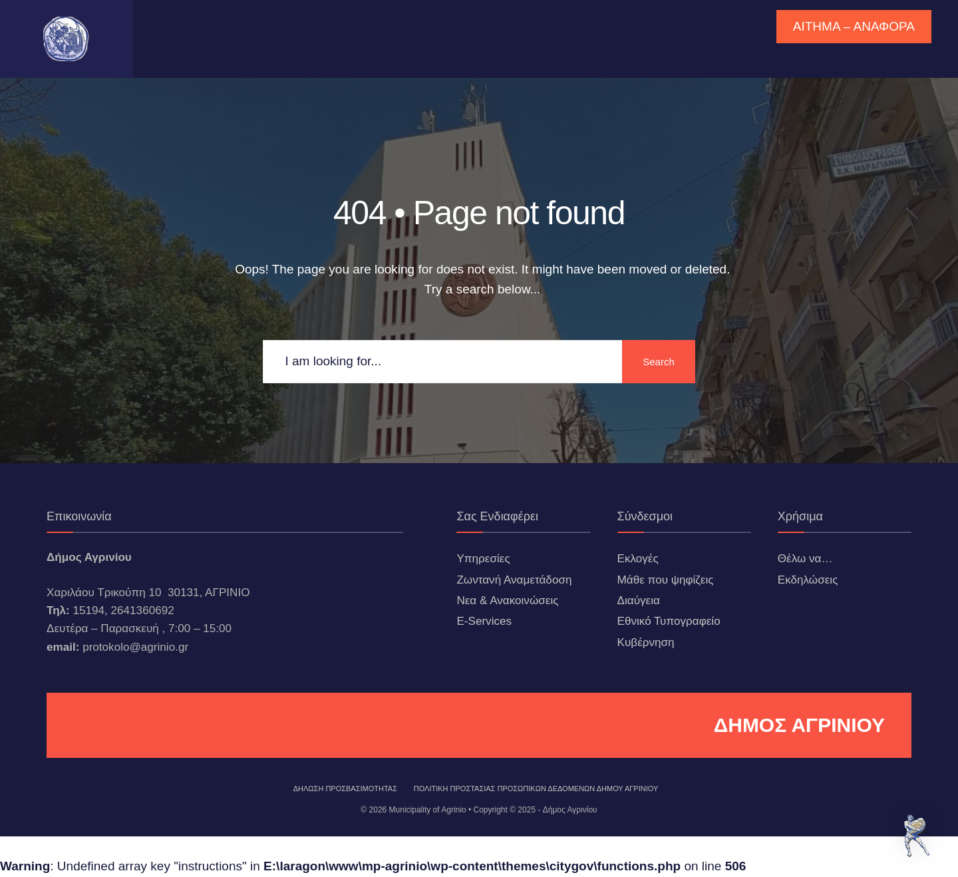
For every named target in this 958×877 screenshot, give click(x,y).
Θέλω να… (805, 558)
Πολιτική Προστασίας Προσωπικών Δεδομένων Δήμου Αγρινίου (536, 788)
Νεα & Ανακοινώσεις (507, 600)
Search (659, 361)
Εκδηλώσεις (808, 580)
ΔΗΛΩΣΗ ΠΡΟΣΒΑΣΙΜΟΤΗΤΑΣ (345, 788)
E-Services (484, 621)
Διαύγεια (638, 600)
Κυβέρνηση (646, 642)
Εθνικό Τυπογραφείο (668, 621)
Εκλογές (638, 558)
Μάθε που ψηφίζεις (665, 580)
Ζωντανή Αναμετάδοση (513, 580)
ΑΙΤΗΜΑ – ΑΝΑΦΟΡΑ (854, 26)
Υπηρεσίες (483, 558)
